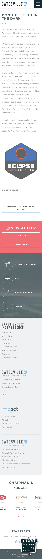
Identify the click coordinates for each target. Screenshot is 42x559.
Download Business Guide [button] (21, 207)
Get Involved (8, 427)
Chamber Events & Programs (16, 464)
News (4, 394)
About (5, 420)
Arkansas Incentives (11, 383)
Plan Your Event (9, 350)
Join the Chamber (10, 456)
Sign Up (21, 236)
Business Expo (9, 467)
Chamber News (9, 460)
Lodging (6, 343)
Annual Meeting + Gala (13, 453)
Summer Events (9, 358)
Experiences (8, 354)
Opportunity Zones (11, 387)
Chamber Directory (11, 449)
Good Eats (7, 339)
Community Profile (11, 380)
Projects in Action (10, 424)
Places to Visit (9, 332)
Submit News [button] (21, 244)
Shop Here (7, 336)
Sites (4, 391)
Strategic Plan (9, 416)
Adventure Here (9, 347)
